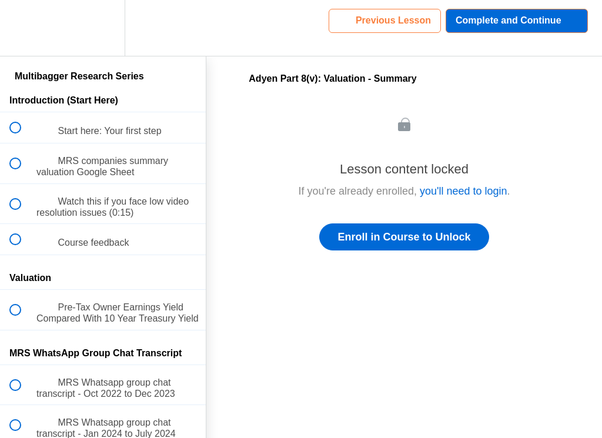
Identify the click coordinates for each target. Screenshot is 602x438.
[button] (22, 28)
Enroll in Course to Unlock (403, 237)
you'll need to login (463, 191)
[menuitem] (103, 28)
